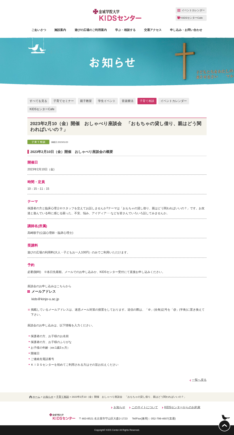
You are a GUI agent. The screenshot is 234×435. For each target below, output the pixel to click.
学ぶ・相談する (125, 30)
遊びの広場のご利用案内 (91, 30)
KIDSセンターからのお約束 (182, 407)
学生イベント (107, 100)
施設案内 (60, 30)
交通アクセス (153, 30)
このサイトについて (145, 407)
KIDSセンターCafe (42, 109)
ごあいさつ (38, 30)
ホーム (34, 396)
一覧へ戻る (199, 379)
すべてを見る (38, 100)
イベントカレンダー (174, 100)
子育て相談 (147, 100)
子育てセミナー (63, 100)
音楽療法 (127, 100)
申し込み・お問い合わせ (186, 30)
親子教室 (86, 100)
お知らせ (48, 396)
